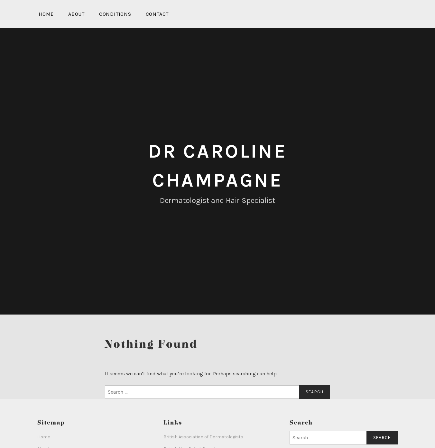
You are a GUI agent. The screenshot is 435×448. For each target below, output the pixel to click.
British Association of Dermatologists (203, 437)
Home (46, 14)
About (76, 14)
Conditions (115, 14)
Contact (157, 14)
